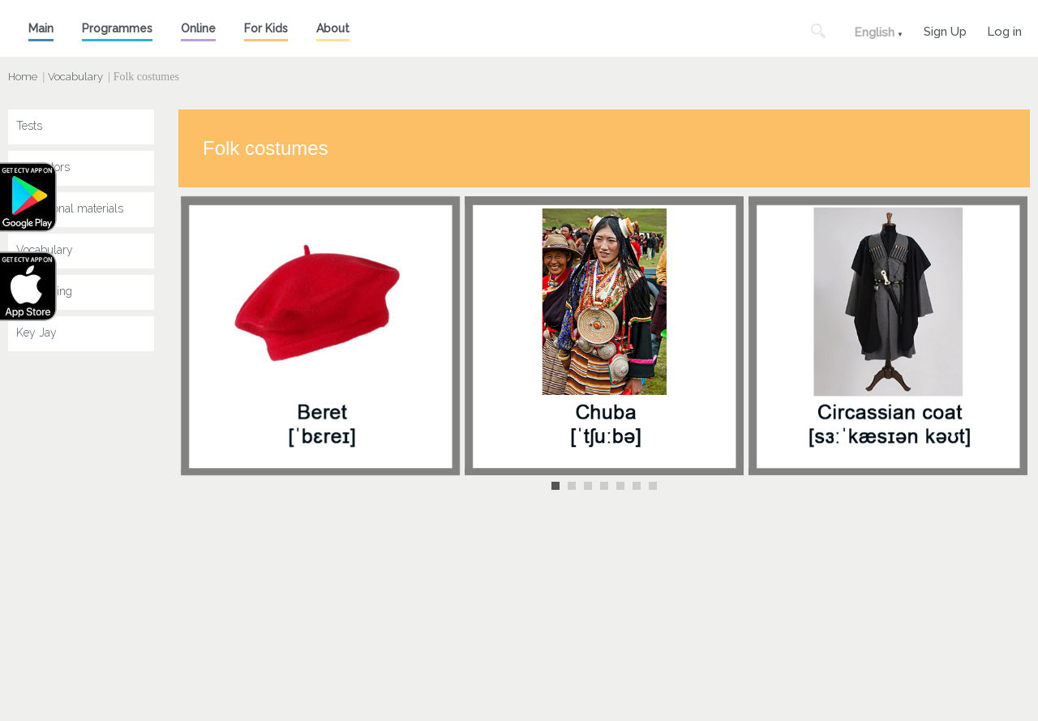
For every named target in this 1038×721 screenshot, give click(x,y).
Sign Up (945, 29)
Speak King (44, 291)
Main (41, 28)
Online (198, 28)
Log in (1004, 29)
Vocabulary (75, 77)
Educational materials (69, 208)
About (333, 28)
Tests (29, 125)
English (874, 32)
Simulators (43, 167)
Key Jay (36, 332)
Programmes (117, 28)
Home (22, 77)
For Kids (266, 28)
